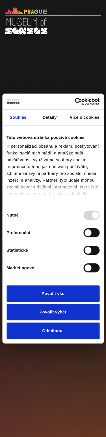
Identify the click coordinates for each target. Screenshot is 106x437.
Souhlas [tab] (18, 117)
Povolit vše (53, 293)
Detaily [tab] (50, 117)
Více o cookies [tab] (84, 117)
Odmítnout (53, 330)
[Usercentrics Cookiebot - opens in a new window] (75, 101)
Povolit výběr (53, 311)
